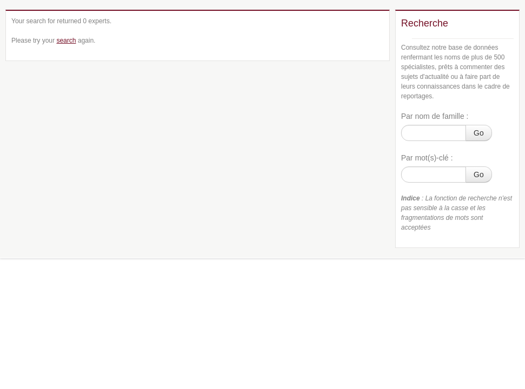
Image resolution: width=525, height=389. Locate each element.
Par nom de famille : (435, 116)
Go (479, 133)
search (66, 40)
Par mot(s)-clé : (427, 157)
